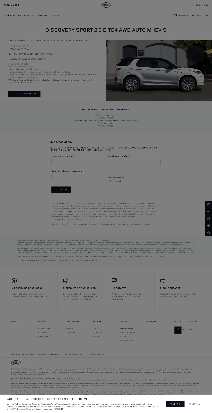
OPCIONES (194, 404)
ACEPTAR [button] (175, 404)
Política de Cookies (94, 406)
